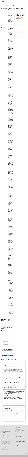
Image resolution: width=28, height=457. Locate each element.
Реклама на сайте (18, 446)
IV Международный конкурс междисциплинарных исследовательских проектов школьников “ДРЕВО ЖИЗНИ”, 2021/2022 (20, 19)
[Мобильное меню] (25, 1)
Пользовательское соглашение (20, 441)
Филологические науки (19, 26)
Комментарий (4, 330)
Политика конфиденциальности (20, 442)
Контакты (17, 445)
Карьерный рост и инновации (8, 437)
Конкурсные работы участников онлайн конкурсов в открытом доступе (8, 435)
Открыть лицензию (18, 436)
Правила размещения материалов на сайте (20, 448)
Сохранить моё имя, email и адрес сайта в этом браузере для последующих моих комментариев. (7, 351)
